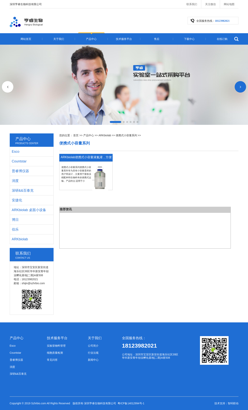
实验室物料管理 (56, 345)
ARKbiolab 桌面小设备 (29, 210)
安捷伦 (17, 200)
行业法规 (93, 352)
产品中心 (91, 38)
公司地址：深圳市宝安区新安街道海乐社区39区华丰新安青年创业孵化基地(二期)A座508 (150, 356)
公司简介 (93, 345)
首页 (76, 135)
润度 (15, 181)
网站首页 (26, 38)
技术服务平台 (124, 38)
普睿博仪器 (20, 171)
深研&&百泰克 (23, 190)
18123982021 (139, 345)
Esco (15, 151)
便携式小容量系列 (126, 135)
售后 (156, 38)
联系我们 (191, 4)
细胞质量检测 (55, 352)
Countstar (19, 161)
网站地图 (229, 4)
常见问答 (52, 359)
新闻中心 (93, 359)
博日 (15, 220)
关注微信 (210, 4)
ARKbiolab (105, 135)
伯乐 (15, 229)
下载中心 (189, 38)
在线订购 (222, 38)
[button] (115, 122)
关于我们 (58, 38)
